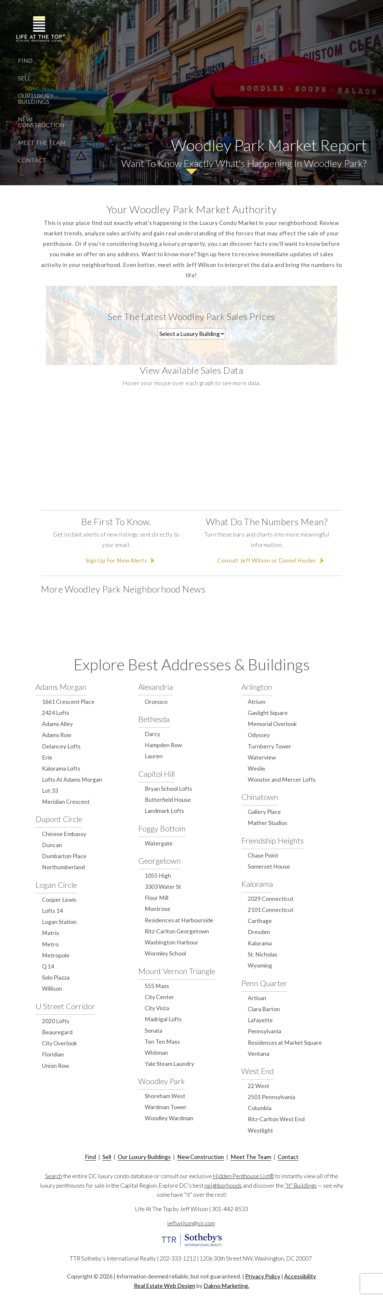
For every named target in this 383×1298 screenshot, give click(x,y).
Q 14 (48, 966)
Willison (52, 988)
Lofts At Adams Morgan (72, 779)
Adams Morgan (60, 686)
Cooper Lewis (59, 899)
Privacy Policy (262, 1276)
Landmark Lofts (164, 810)
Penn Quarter (264, 983)
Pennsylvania (264, 1031)
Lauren (154, 756)
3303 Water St (163, 886)
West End (257, 1071)
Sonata (153, 1030)
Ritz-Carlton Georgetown (177, 931)
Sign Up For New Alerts (116, 560)
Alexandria (155, 686)
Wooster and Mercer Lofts (282, 779)
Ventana (258, 1053)
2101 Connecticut (271, 909)
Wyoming (260, 965)
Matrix (50, 932)
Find (25, 60)
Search (53, 1176)
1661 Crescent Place (68, 701)
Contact (32, 160)
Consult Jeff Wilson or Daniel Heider (266, 560)
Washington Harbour (171, 942)
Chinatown (259, 797)
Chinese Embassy (64, 833)
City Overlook (59, 1043)
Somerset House (269, 866)
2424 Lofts (55, 712)
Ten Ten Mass (162, 1041)
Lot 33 (50, 790)
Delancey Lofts (61, 746)
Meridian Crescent (66, 801)
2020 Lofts (55, 1021)
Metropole (56, 955)
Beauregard (57, 1032)
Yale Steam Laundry (169, 1063)
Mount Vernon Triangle (176, 971)
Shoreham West (165, 1096)
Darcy (152, 734)
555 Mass (157, 986)
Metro (50, 944)
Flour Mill (156, 897)
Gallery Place (264, 811)
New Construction (41, 122)
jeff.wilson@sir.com (191, 1223)
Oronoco (156, 701)
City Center (159, 997)
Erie (47, 757)
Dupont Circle (58, 819)
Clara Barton (264, 1009)
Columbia (259, 1108)
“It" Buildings (301, 1185)
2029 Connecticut (271, 898)
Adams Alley (57, 723)
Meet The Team (41, 142)
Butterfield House (168, 799)
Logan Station (59, 921)
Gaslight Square (268, 712)
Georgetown (159, 860)
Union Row (55, 1065)
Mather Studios (267, 822)
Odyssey (259, 735)
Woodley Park (161, 1081)
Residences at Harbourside (179, 920)
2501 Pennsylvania (271, 1097)
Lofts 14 (52, 910)
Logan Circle (56, 884)
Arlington (256, 686)
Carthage (260, 920)
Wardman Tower (166, 1107)
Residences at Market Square (285, 1042)
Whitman (156, 1052)
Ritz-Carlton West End (276, 1119)
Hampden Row (163, 745)
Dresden (259, 931)
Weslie (256, 768)
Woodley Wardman (169, 1118)
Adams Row (56, 735)
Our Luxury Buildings (36, 98)
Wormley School (165, 953)
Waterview (262, 757)
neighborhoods (223, 1185)
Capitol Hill (156, 773)
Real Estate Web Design (164, 1285)
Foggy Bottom (162, 828)
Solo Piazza (56, 977)
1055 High (158, 875)
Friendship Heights (272, 840)
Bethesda (154, 719)
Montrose (157, 908)
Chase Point (263, 855)
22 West (258, 1085)
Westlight (260, 1130)
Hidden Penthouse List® (243, 1176)
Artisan (257, 998)
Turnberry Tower (269, 746)
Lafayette (260, 1020)
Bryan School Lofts (168, 788)
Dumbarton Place (64, 856)
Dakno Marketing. (226, 1285)
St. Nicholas (262, 954)
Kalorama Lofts (61, 768)
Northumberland (63, 867)
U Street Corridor (65, 1006)
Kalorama (257, 883)
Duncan (52, 845)
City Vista (157, 1008)
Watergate (159, 843)
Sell (24, 78)
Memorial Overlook (272, 723)
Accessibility (300, 1276)
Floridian (53, 1054)
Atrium (256, 701)
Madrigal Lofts (163, 1019)
